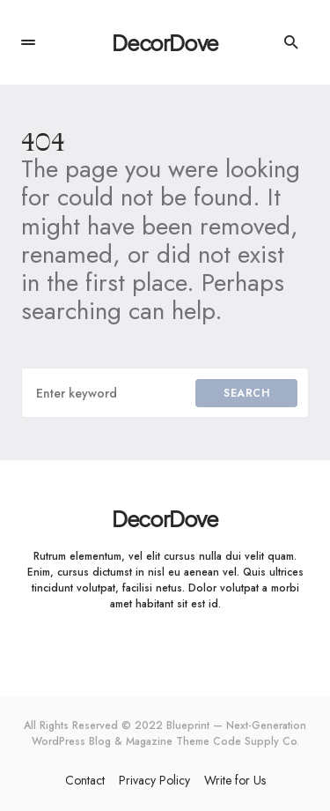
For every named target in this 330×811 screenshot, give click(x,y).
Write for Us (235, 780)
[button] (28, 42)
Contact (85, 780)
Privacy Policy (154, 780)
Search (246, 393)
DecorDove (165, 42)
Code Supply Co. (256, 741)
